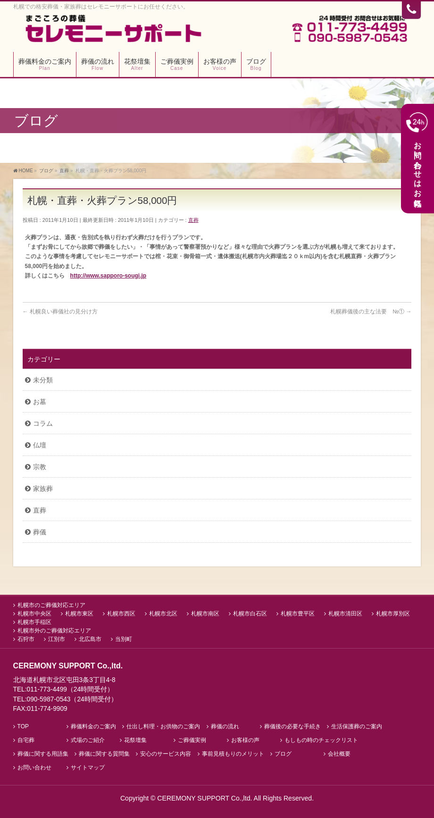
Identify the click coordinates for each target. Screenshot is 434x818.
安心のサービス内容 (165, 754)
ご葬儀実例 (192, 740)
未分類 (43, 380)
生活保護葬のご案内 (356, 727)
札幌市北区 (163, 613)
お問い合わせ (34, 768)
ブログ (283, 754)
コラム (43, 423)
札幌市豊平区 (298, 613)
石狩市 (25, 639)
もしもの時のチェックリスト (321, 740)
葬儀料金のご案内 (93, 727)
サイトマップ (88, 768)
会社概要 (339, 754)
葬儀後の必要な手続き (292, 727)
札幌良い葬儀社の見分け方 (60, 311)
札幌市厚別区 (393, 613)
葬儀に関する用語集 (42, 754)
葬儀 (39, 532)
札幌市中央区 (34, 613)
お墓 (39, 401)
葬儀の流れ (225, 727)
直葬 (193, 220)
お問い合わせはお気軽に (417, 157)
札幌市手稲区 (34, 622)
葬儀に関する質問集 (104, 754)
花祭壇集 (135, 740)
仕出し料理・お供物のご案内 (163, 727)
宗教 (39, 467)
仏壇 (39, 445)
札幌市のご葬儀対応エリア (51, 605)
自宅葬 (25, 740)
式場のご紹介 (88, 740)
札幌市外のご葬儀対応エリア (54, 630)
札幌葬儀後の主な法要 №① (370, 311)
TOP (23, 727)
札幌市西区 (121, 613)
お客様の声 (245, 740)
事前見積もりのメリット (233, 754)
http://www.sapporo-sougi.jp (108, 275)
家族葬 (43, 488)
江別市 (56, 639)
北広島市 (90, 639)
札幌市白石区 (250, 613)
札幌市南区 (205, 613)
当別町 (123, 639)
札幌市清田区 (345, 613)
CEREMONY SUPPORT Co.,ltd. (205, 798)
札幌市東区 (79, 613)
